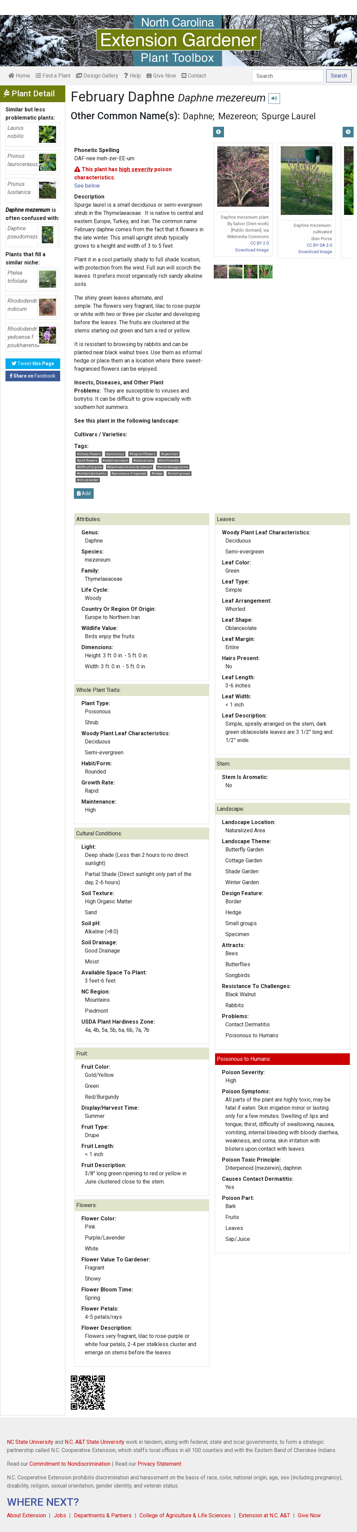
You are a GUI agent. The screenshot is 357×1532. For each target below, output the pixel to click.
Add (84, 493)
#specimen (169, 454)
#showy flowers (89, 454)
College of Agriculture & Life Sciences (185, 1515)
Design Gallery (97, 75)
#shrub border (87, 480)
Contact (194, 75)
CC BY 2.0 (259, 243)
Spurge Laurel (289, 116)
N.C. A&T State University (94, 1442)
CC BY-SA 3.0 (319, 245)
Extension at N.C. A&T (264, 1515)
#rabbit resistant (115, 460)
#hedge (156, 473)
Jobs (60, 1515)
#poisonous (115, 454)
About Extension (26, 1515)
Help (132, 75)
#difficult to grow (89, 467)
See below (87, 185)
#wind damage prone (172, 467)
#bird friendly (169, 460)
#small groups (179, 473)
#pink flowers (87, 460)
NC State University (30, 1442)
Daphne (198, 116)
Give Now (161, 75)
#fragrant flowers (143, 454)
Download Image (252, 249)
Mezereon (237, 116)
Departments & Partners (103, 1515)
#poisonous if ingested (128, 473)
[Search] (287, 75)
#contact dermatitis (91, 473)
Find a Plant (53, 75)
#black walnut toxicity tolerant (129, 467)
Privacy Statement (159, 1464)
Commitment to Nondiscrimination (69, 1464)
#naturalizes (143, 460)
